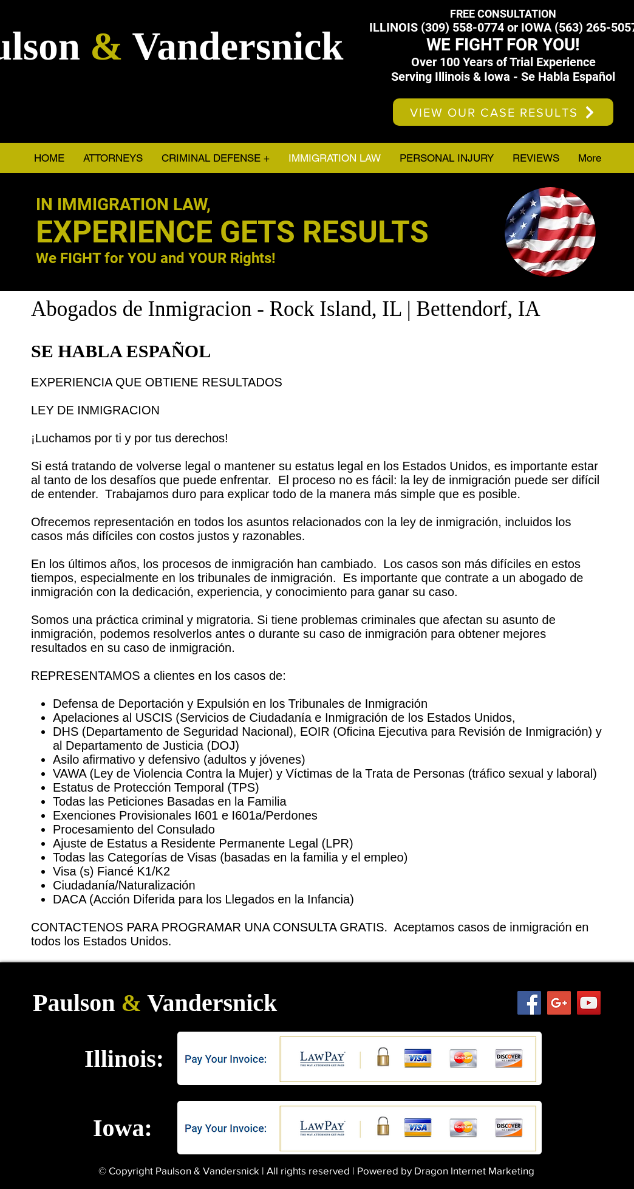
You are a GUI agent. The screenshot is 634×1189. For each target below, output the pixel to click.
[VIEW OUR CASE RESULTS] (503, 112)
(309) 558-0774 (462, 27)
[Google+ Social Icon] (559, 1003)
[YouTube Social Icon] (589, 1003)
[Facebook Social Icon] (529, 1003)
